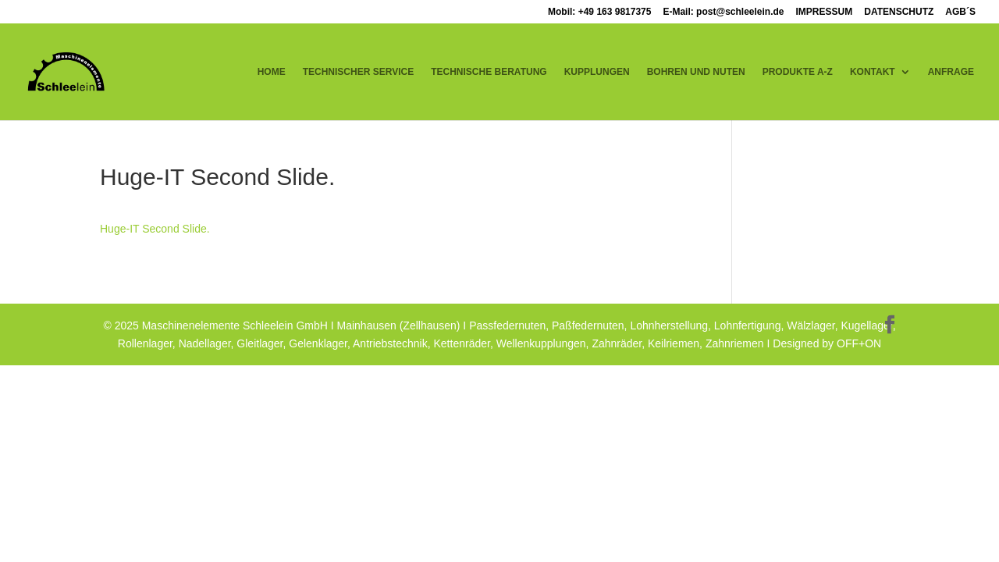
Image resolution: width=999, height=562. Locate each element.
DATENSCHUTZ (898, 12)
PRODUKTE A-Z (798, 71)
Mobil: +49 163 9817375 (599, 12)
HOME (272, 71)
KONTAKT (872, 71)
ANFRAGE (951, 71)
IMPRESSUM (824, 12)
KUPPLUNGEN (597, 71)
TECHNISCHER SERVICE (358, 71)
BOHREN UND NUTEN (696, 71)
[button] (34, 527)
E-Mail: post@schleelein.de (723, 12)
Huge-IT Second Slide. (155, 228)
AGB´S (960, 12)
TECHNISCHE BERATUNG (488, 71)
